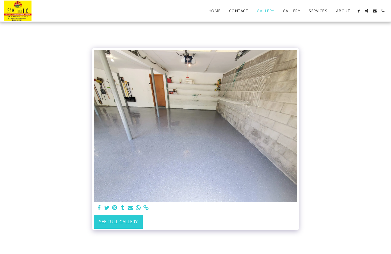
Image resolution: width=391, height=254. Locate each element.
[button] (358, 11)
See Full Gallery (118, 221)
